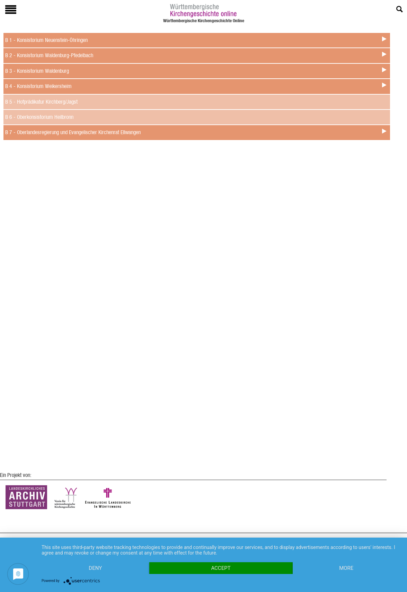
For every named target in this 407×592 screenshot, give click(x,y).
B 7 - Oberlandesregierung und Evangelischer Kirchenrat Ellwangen (73, 132)
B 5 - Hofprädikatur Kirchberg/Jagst (41, 101)
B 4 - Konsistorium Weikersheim (38, 86)
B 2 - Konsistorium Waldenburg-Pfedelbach (49, 55)
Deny (95, 568)
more (346, 568)
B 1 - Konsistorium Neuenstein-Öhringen (46, 40)
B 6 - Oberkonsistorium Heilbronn (39, 117)
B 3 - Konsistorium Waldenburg (37, 71)
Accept (220, 568)
